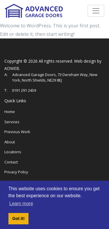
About (9, 142)
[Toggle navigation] (95, 11)
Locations (12, 151)
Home (9, 111)
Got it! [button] (18, 218)
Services (11, 121)
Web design (85, 61)
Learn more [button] (21, 203)
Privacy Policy (16, 172)
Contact (11, 162)
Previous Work (17, 131)
